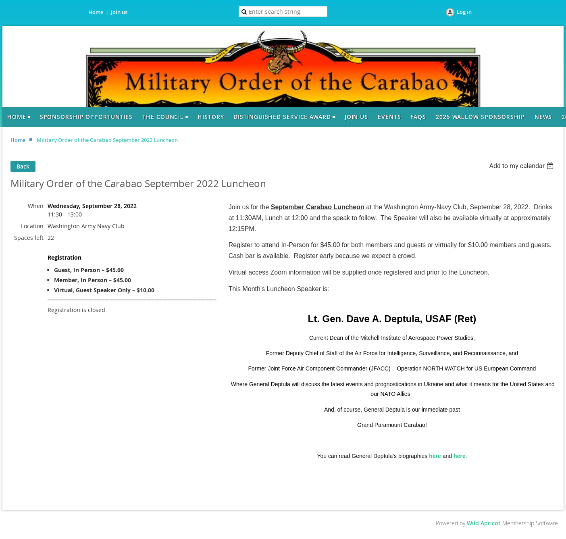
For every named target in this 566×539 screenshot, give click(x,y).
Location (32, 226)
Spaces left (29, 237)
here (435, 456)
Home (95, 12)
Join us (119, 12)
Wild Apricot (484, 523)
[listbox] (522, 166)
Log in (464, 11)
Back (23, 166)
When (36, 206)
